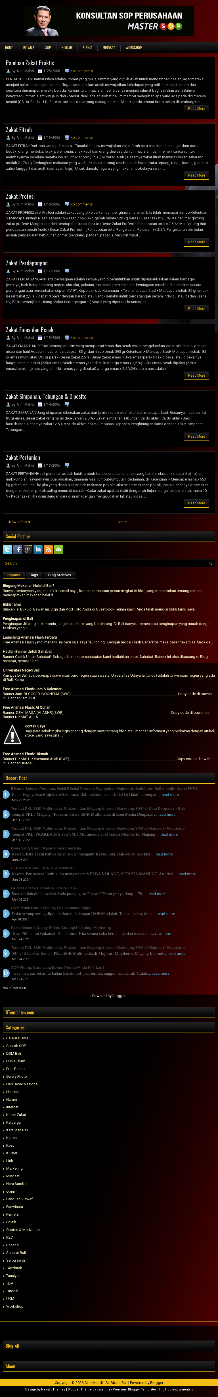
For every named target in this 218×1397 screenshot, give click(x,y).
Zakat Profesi (20, 196)
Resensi (12, 1245)
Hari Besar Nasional (22, 1084)
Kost (10, 1145)
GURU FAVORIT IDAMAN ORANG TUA (44, 888)
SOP (48, 47)
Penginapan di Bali (18, 618)
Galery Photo (16, 1076)
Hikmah (12, 1092)
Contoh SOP (16, 1046)
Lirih (9, 1161)
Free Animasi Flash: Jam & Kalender (32, 689)
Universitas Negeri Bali (21, 670)
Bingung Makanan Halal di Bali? (28, 586)
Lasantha (103, 1389)
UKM (10, 1299)
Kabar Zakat (16, 1115)
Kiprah (11, 1138)
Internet (12, 1107)
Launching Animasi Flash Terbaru (30, 637)
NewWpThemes (53, 1389)
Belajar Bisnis (17, 1038)
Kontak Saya (35, 726)
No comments (81, 71)
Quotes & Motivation (23, 1230)
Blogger (118, 996)
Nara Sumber (17, 1184)
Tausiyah (13, 1276)
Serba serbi (15, 1260)
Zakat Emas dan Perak (29, 329)
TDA (9, 1283)
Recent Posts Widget (15, 987)
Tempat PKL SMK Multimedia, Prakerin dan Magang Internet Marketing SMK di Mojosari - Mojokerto (98, 828)
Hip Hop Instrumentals (176, 1389)
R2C (9, 1237)
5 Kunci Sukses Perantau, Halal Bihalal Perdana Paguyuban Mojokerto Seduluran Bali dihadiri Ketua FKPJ (104, 788)
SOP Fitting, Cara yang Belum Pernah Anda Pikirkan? (57, 967)
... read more (168, 794)
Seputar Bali (16, 1253)
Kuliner (11, 1153)
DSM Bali (13, 1053)
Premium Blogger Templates (135, 1389)
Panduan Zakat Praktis (30, 63)
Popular (13, 575)
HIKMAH (67, 47)
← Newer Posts (17, 522)
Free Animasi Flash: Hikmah (25, 754)
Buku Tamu (12, 604)
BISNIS (87, 47)
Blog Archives (59, 575)
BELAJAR (29, 47)
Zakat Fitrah (19, 129)
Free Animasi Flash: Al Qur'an (26, 707)
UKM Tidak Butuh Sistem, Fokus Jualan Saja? (51, 908)
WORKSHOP (134, 47)
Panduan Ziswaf (19, 1199)
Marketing (14, 1168)
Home (9, 47)
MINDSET (109, 47)
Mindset (13, 1176)
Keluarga (13, 1122)
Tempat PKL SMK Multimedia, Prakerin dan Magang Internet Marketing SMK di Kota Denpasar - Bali (98, 808)
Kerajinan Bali (17, 1130)
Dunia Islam (15, 1061)
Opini (10, 1191)
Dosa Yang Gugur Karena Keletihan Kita (46, 848)
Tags (34, 575)
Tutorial (12, 1291)
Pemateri (13, 1214)
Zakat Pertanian (23, 457)
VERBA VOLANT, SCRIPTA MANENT (42, 868)
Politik (11, 1222)
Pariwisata (14, 1207)
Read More (196, 109)
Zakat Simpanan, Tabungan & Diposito (46, 396)
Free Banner (16, 1069)
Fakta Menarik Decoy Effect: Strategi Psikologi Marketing (61, 928)
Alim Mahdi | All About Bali (105, 1383)
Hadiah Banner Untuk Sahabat (27, 651)
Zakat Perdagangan (27, 263)
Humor (11, 1099)
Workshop (15, 1306)
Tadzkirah (14, 1268)
